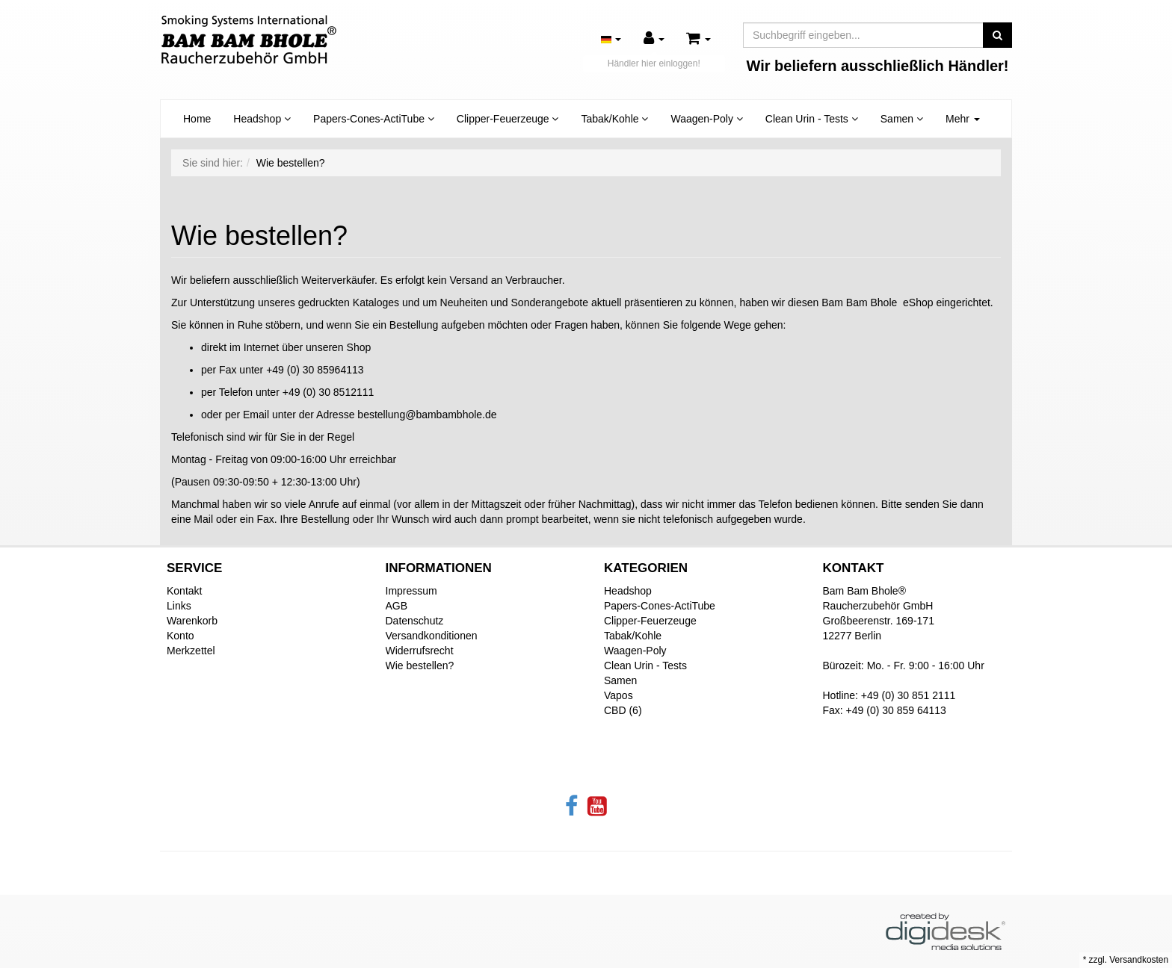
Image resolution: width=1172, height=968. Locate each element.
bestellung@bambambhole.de (426, 415)
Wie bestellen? (420, 665)
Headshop (262, 119)
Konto (180, 636)
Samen (901, 119)
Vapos (618, 695)
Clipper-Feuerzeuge (508, 119)
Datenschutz (415, 621)
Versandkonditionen (432, 636)
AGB (397, 606)
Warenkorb (192, 621)
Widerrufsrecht (420, 651)
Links (179, 606)
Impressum (411, 591)
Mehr (963, 119)
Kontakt (184, 591)
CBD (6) (623, 710)
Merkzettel (191, 651)
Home (197, 119)
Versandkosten (1138, 960)
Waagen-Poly (706, 119)
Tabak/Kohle (614, 119)
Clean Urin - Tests (811, 119)
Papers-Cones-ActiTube (373, 119)
